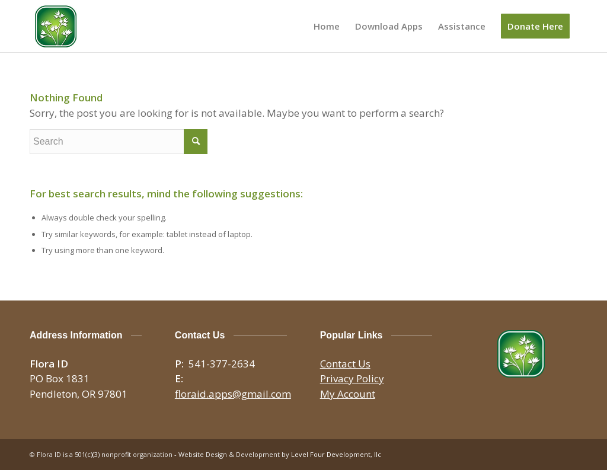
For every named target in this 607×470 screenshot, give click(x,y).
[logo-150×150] (56, 26)
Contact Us (345, 363)
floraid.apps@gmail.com (233, 394)
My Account (347, 394)
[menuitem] (326, 26)
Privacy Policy (352, 378)
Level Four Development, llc (336, 454)
